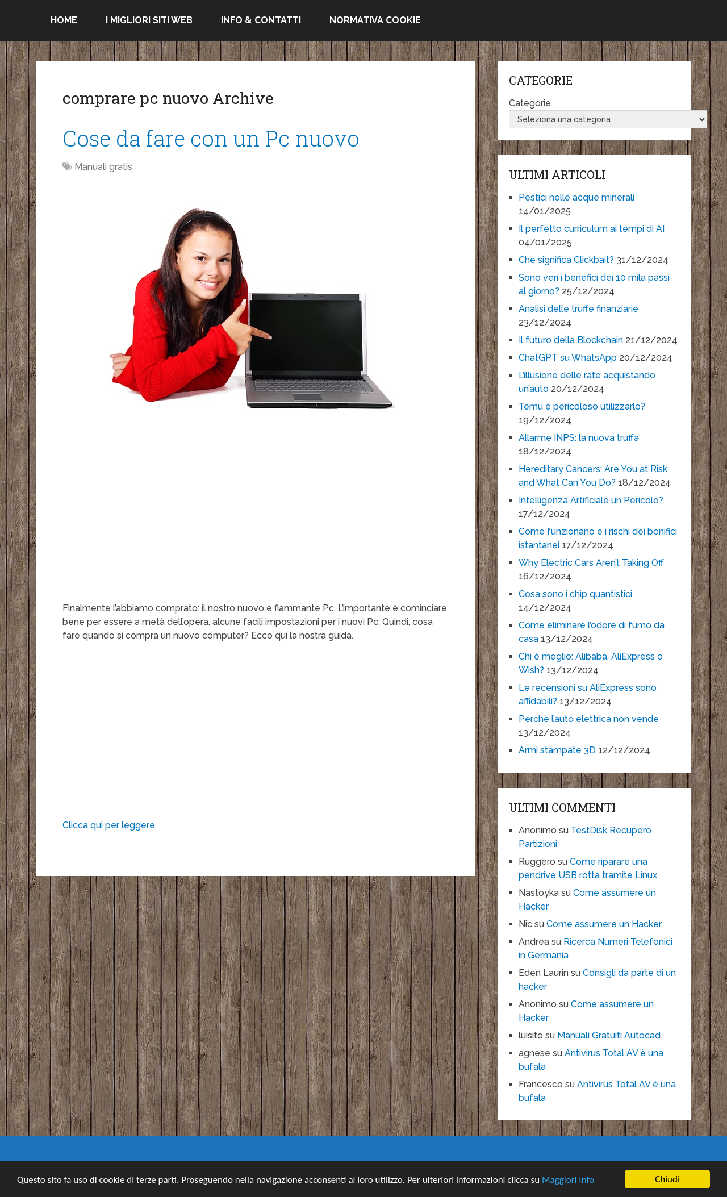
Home (64, 20)
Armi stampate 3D (557, 750)
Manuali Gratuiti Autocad (609, 1035)
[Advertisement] (255, 522)
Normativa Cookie (375, 20)
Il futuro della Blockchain (571, 340)
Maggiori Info (568, 1180)
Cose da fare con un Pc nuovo (211, 138)
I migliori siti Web (149, 20)
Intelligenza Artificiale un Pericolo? (591, 500)
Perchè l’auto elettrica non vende (589, 719)
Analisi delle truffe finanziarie (578, 308)
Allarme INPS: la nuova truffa (579, 437)
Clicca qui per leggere (108, 825)
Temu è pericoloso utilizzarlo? (582, 406)
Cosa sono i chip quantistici (575, 594)
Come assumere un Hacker (604, 924)
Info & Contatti (261, 20)
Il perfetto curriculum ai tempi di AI (592, 228)
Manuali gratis (103, 166)
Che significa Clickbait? (566, 260)
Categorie (530, 103)
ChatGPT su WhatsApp (568, 357)
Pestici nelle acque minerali (576, 197)
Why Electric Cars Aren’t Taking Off (591, 562)
